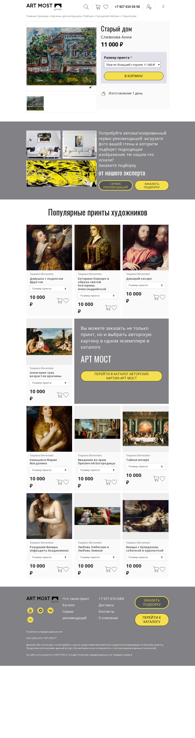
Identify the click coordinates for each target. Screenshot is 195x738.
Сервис (68, 615)
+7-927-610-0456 (111, 602)
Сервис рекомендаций (115, 185)
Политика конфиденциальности (44, 649)
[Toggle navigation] (163, 6)
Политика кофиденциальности (95, 672)
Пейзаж (88, 16)
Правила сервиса (122, 672)
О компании (108, 621)
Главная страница (37, 16)
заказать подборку (152, 605)
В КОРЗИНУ (134, 76)
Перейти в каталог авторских (121, 376)
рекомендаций (74, 621)
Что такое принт (75, 602)
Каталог (68, 608)
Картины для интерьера (66, 16)
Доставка (106, 608)
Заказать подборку (152, 185)
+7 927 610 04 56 (127, 6)
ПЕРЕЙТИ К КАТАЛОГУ (152, 623)
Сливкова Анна (116, 37)
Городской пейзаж (107, 16)
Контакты (106, 615)
